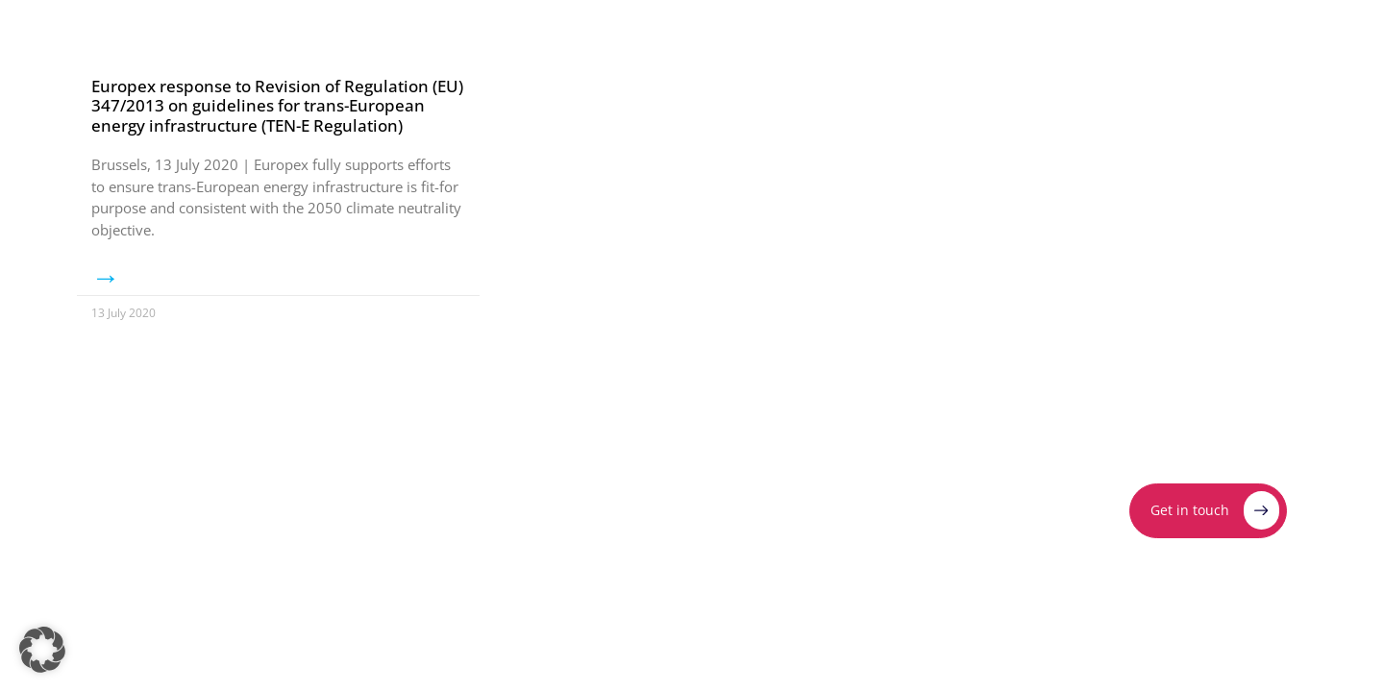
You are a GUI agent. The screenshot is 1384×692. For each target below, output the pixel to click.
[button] (42, 649)
